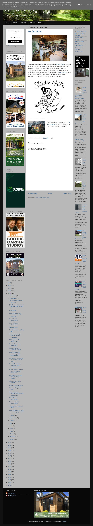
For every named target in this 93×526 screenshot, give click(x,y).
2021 (9, 442)
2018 (9, 450)
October (12, 415)
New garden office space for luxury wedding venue (16, 359)
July (11, 423)
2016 (9, 456)
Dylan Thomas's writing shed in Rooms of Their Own (16, 371)
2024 (9, 288)
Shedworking (20, 10)
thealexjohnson (12, 495)
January (12, 439)
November (13, 298)
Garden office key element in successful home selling (16, 393)
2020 (9, 445)
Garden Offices (11, 57)
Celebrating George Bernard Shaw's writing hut (15, 335)
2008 (9, 477)
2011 (9, 469)
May (11, 428)
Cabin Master (79, 45)
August (12, 420)
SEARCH (32, 23)
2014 (9, 461)
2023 (9, 290)
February (12, 436)
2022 (9, 293)
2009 (9, 474)
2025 (9, 285)
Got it (89, 5)
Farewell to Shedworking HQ (84, 185)
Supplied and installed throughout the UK (15, 57)
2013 (9, 464)
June (11, 425)
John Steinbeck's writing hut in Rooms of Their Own (16, 306)
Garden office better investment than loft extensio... (15, 315)
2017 (9, 453)
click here (10, 46)
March (12, 434)
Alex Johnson (11, 493)
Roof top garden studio (16, 385)
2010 (9, 471)
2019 (9, 447)
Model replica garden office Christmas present (15, 377)
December (13, 295)
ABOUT (15, 23)
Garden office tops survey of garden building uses (14, 354)
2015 (9, 458)
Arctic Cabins (79, 51)
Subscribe (15, 41)
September (13, 418)
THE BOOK (24, 23)
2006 (9, 482)
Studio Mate (35, 31)
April (11, 431)
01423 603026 (15, 59)
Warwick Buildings (80, 31)
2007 (9, 480)
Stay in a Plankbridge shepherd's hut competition (15, 365)
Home (8, 23)
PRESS (40, 23)
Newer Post (32, 194)
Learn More (80, 5)
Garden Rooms (14, 55)
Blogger (64, 521)
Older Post (67, 194)
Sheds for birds (13, 327)
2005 (9, 485)
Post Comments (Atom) (42, 197)
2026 (9, 282)
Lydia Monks (62, 72)
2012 (9, 466)
